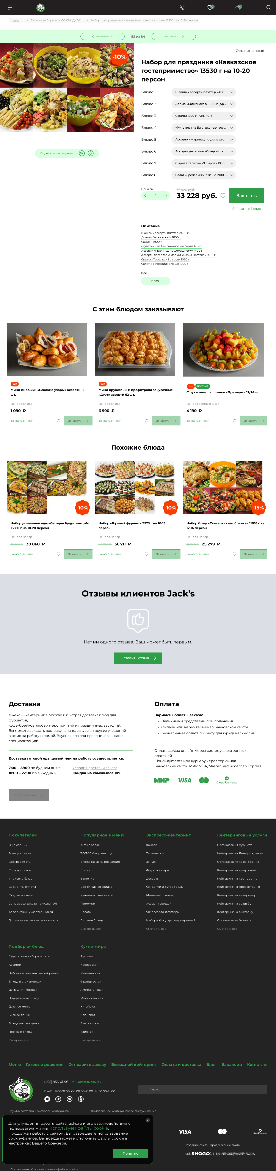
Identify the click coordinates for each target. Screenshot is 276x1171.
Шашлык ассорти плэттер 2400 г (164, 233)
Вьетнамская (90, 1010)
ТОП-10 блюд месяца (96, 840)
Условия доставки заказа (94, 755)
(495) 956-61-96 (56, 1069)
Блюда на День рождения (100, 848)
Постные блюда (21, 1018)
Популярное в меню (102, 822)
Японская (88, 1001)
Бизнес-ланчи (19, 1001)
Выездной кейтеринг (134, 1051)
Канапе (152, 831)
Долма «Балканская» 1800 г (161, 238)
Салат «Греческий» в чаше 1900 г (164, 264)
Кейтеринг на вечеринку (236, 882)
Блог (211, 1051)
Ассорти (15, 951)
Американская (92, 976)
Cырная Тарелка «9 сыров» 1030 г (165, 260)
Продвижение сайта (225, 1132)
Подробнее (25, 782)
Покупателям (23, 822)
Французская (90, 968)
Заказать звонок (89, 1068)
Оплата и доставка (181, 1051)
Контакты (257, 1051)
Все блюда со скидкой (97, 873)
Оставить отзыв (250, 52)
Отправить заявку (87, 1051)
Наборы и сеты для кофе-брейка (34, 960)
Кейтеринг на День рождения (240, 840)
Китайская (88, 993)
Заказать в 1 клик (245, 209)
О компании (18, 831)
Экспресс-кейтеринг (168, 822)
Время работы (20, 848)
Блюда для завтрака (24, 1010)
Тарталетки (155, 840)
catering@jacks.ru (104, 1104)
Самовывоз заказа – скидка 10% (33, 890)
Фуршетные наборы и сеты (29, 943)
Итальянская (90, 960)
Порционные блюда (24, 985)
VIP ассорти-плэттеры (163, 898)
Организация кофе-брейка (238, 848)
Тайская (86, 1018)
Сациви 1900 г (151, 242)
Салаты (85, 898)
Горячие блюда (92, 907)
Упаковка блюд (20, 865)
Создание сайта (196, 1132)
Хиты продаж (90, 831)
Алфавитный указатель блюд (31, 898)
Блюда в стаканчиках (25, 968)
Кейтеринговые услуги (242, 822)
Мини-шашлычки (159, 882)
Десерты (152, 865)
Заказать (245, 196)
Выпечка (87, 865)
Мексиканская (91, 985)
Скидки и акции (21, 882)
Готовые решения (44, 1051)
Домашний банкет (23, 976)
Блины (85, 857)
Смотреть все (90, 915)
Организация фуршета (234, 831)
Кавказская (89, 951)
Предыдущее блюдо (105, 36)
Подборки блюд (26, 933)
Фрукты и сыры (157, 857)
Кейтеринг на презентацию (238, 873)
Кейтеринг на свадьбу (234, 890)
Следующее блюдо (171, 36)
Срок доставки (20, 857)
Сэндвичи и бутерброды (164, 873)
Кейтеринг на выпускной (236, 857)
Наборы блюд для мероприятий (171, 907)
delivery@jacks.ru (21, 1104)
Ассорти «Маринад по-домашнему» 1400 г (171, 251)
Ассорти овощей (158, 890)
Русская (86, 943)
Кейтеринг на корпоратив (237, 865)
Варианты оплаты (22, 873)
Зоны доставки (20, 840)
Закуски (152, 848)
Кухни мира (93, 933)
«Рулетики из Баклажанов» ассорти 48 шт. (171, 247)
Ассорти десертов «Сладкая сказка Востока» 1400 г (178, 255)
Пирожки (87, 890)
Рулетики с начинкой (96, 882)
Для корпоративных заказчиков (33, 907)
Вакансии (231, 1051)
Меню (15, 1051)
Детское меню (19, 993)
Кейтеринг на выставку (235, 898)
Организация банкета (234, 907)
